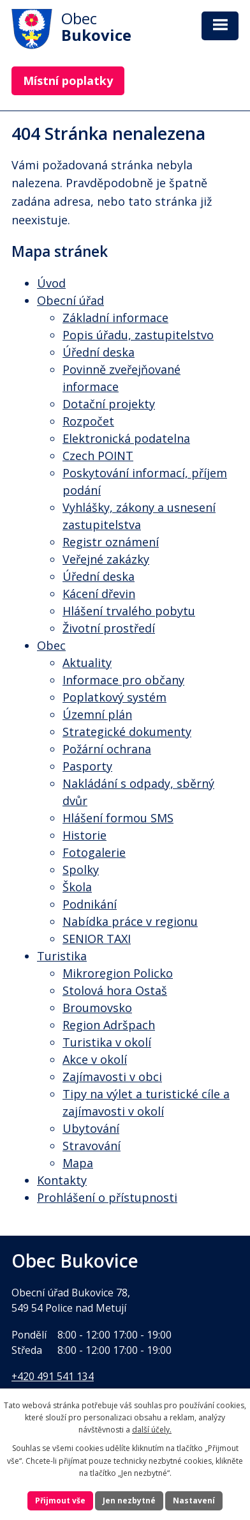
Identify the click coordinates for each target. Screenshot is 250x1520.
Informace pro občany (123, 679)
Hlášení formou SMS (117, 817)
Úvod (51, 283)
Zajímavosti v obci (112, 1076)
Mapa (77, 1163)
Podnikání (89, 904)
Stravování (91, 1145)
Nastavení (194, 1500)
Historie (84, 835)
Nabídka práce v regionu (130, 921)
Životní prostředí (108, 628)
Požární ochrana (106, 748)
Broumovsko (97, 1007)
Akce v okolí (94, 1059)
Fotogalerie (94, 852)
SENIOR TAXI (96, 938)
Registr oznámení (110, 541)
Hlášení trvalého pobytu (128, 610)
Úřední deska (98, 352)
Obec (51, 645)
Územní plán (97, 714)
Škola (77, 886)
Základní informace (115, 317)
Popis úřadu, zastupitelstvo (138, 334)
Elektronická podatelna (126, 438)
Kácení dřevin (98, 593)
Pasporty (87, 766)
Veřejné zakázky (105, 559)
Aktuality (87, 662)
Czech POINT (97, 455)
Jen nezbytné (129, 1500)
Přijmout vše (60, 1500)
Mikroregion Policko (117, 973)
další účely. (152, 1429)
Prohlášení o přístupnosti (107, 1197)
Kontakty (62, 1180)
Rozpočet (88, 421)
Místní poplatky (68, 80)
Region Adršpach (108, 1025)
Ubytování (90, 1128)
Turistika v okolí (106, 1042)
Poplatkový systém (114, 697)
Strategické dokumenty (126, 731)
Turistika (62, 955)
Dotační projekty (108, 403)
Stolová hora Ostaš (114, 990)
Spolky (80, 869)
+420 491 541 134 (52, 1376)
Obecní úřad (70, 300)
